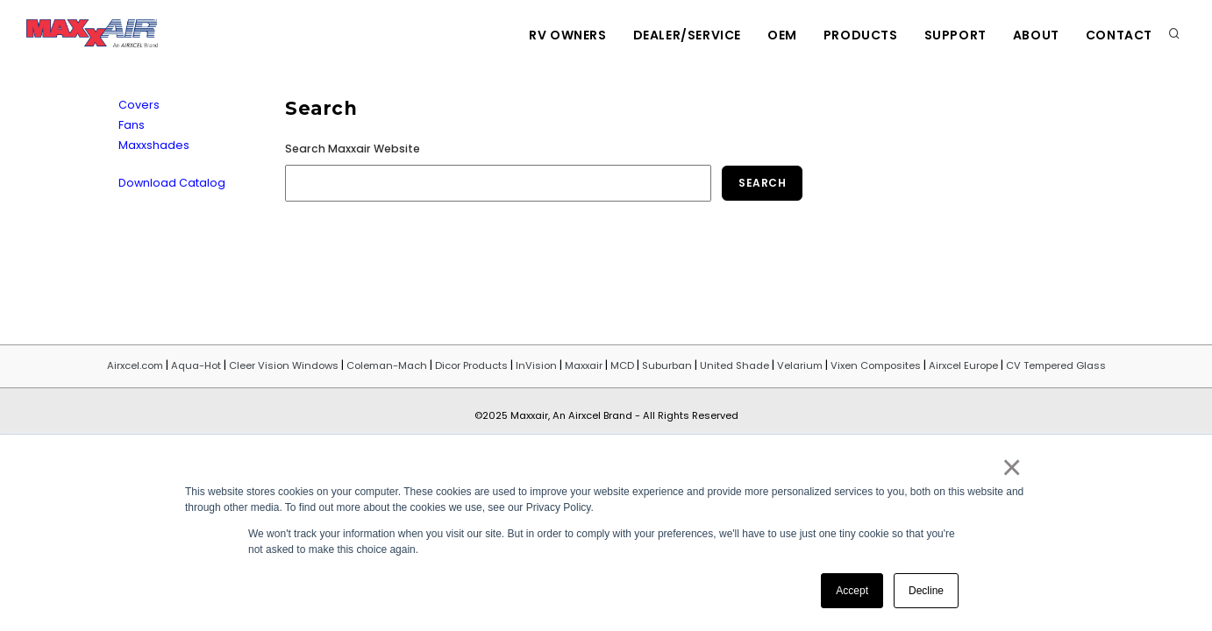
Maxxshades (153, 145)
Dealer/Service (687, 35)
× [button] (1011, 467)
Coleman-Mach (386, 365)
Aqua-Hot (196, 365)
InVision (536, 365)
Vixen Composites (876, 365)
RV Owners (567, 35)
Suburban (667, 365)
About (1036, 35)
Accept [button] (852, 591)
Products (860, 35)
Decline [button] (926, 591)
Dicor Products (471, 365)
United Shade (734, 365)
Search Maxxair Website (352, 148)
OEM (782, 35)
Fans (131, 124)
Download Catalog (171, 182)
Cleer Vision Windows (284, 365)
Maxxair (583, 365)
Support (955, 35)
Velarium (800, 365)
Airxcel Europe (963, 365)
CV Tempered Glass (1056, 365)
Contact (1119, 35)
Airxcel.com (135, 365)
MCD (622, 365)
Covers (139, 104)
